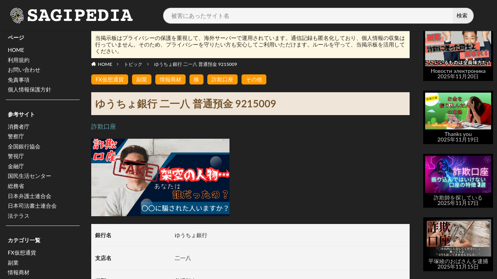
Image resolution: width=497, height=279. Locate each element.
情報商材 (170, 79)
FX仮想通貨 (22, 255)
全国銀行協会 (24, 148)
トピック (133, 64)
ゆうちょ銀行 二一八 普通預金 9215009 (195, 64)
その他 (254, 79)
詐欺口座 (222, 79)
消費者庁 (19, 127)
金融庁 (16, 168)
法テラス (19, 218)
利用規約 (19, 60)
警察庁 (16, 137)
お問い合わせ (24, 70)
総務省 (16, 188)
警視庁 (16, 158)
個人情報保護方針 (29, 90)
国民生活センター (29, 178)
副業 (13, 265)
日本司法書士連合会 (32, 208)
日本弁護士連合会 (29, 198)
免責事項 (19, 80)
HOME (16, 50)
